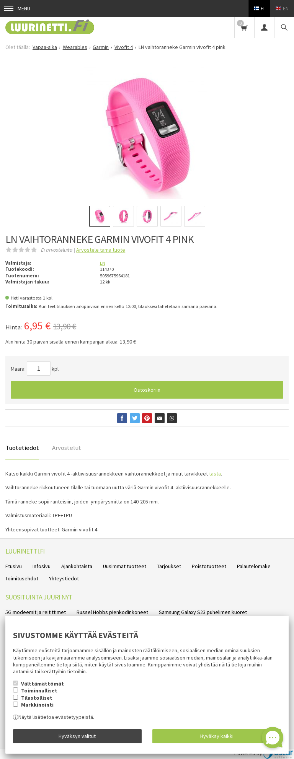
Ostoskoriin (147, 389)
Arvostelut (66, 447)
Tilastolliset (36, 697)
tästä (215, 473)
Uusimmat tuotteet (124, 566)
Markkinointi (37, 704)
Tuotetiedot (22, 447)
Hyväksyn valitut (77, 736)
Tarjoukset (169, 566)
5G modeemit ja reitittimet (35, 612)
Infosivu (42, 566)
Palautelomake (254, 566)
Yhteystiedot (64, 578)
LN (102, 263)
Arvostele (100, 249)
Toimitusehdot (21, 578)
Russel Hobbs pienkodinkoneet (112, 612)
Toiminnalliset (39, 690)
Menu (17, 8)
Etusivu (13, 566)
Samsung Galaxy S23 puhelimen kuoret (203, 612)
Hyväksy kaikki (217, 736)
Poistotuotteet (209, 566)
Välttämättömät (42, 683)
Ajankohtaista (76, 566)
